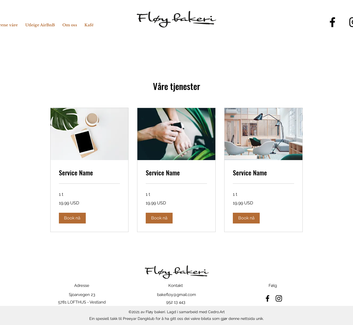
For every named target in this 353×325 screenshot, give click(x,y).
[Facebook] (332, 22)
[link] (89, 172)
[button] (72, 218)
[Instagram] (278, 298)
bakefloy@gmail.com (176, 294)
